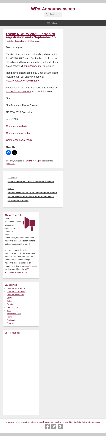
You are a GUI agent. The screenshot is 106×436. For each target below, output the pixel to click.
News (9, 317)
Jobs (9, 310)
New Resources (14, 314)
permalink (10, 164)
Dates (9, 301)
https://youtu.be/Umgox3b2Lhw (22, 80)
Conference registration (18, 133)
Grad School (12, 307)
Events (29, 161)
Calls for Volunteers (15, 295)
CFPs (9, 298)
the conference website (18, 91)
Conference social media (19, 140)
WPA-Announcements (53, 8)
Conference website (16, 126)
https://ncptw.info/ (33, 66)
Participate (11, 320)
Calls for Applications (16, 288)
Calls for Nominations (16, 291)
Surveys (10, 323)
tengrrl (37, 41)
